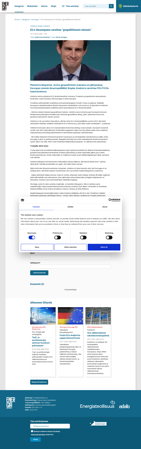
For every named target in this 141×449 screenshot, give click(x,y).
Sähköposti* (35, 263)
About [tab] (104, 207)
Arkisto (44, 6)
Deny (37, 247)
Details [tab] (70, 207)
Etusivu (17, 19)
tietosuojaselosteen (38, 434)
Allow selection (70, 247)
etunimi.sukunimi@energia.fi (45, 405)
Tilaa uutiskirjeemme (39, 421)
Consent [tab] (36, 207)
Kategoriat (19, 6)
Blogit (53, 6)
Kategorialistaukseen (39, 382)
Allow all (104, 247)
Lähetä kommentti (39, 273)
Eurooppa (35, 19)
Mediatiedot (32, 6)
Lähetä (35, 439)
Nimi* (32, 253)
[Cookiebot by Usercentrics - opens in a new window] (110, 200)
